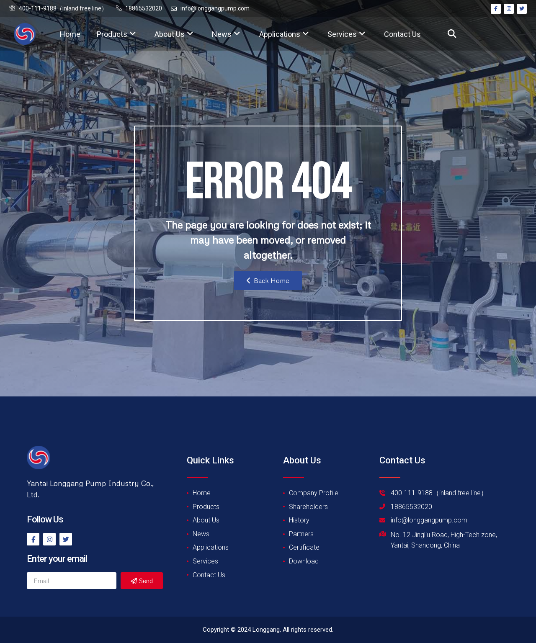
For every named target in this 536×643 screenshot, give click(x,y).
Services (346, 34)
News (226, 34)
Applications (284, 34)
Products (116, 34)
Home (70, 34)
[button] (452, 34)
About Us (174, 34)
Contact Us (402, 34)
